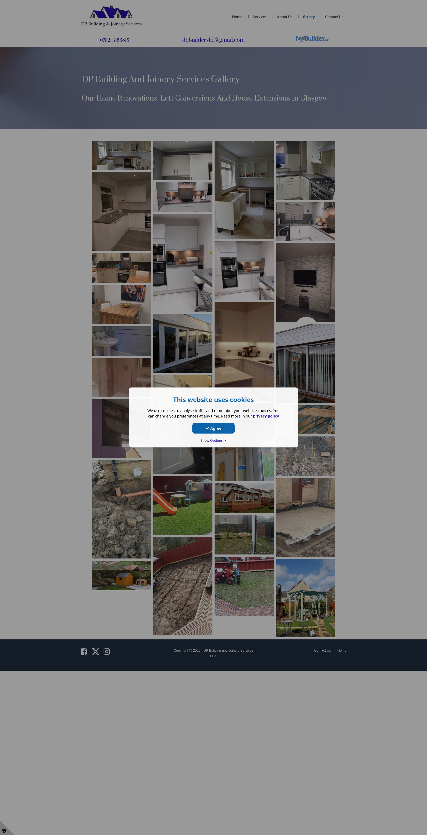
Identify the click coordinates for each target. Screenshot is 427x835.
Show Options (213, 440)
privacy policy (266, 416)
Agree (213, 428)
